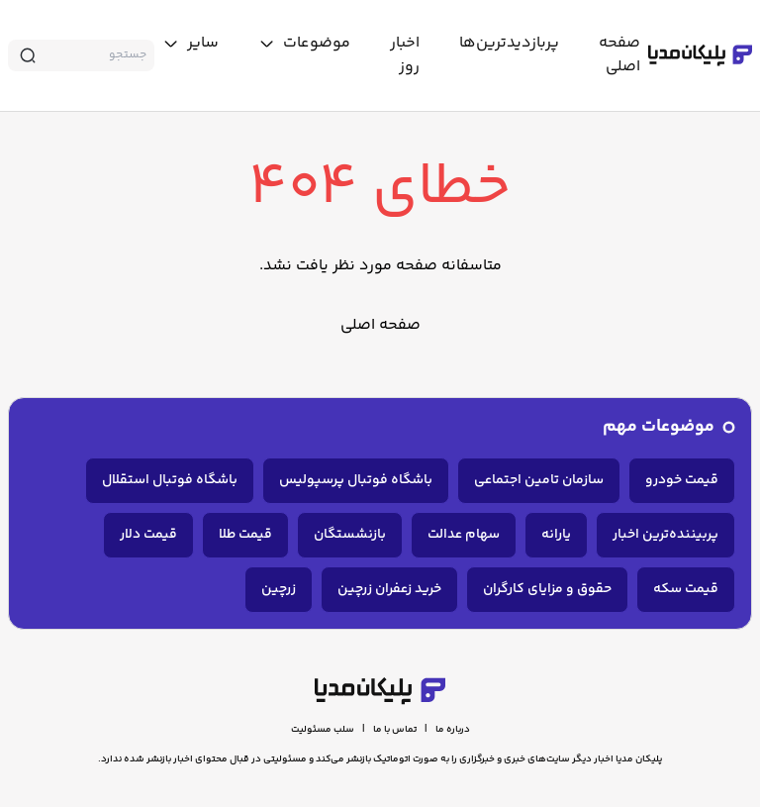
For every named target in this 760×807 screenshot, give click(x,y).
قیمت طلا (245, 535)
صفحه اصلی (380, 326)
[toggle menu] (304, 43)
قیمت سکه (685, 589)
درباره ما (452, 730)
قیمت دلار (148, 535)
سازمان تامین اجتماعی (539, 480)
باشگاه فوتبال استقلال (170, 480)
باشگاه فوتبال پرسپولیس (355, 480)
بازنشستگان (350, 535)
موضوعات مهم (658, 427)
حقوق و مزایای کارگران (547, 589)
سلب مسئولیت (322, 730)
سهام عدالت (464, 535)
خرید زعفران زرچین (389, 589)
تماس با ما (395, 730)
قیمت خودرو (681, 480)
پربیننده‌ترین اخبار (665, 535)
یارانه (556, 535)
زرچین (278, 589)
